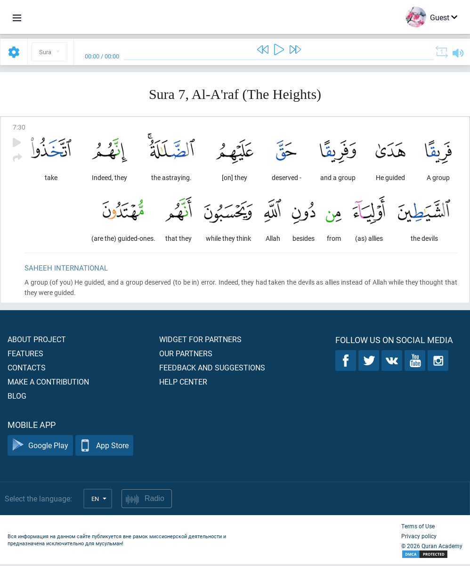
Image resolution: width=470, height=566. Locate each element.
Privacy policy (419, 537)
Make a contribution (48, 383)
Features (25, 355)
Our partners (185, 355)
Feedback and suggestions (212, 369)
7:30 (19, 127)
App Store (104, 447)
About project (37, 341)
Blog (17, 397)
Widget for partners (200, 341)
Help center (183, 383)
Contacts (27, 369)
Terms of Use (418, 528)
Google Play (40, 447)
